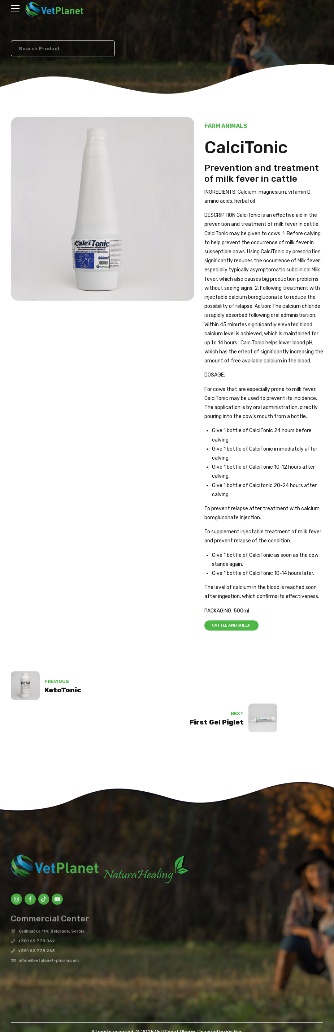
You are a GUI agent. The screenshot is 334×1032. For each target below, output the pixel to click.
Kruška (234, 1002)
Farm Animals (225, 126)
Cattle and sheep (232, 626)
